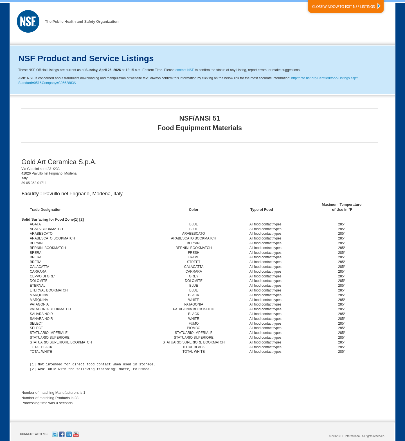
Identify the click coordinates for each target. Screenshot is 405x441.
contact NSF (185, 70)
